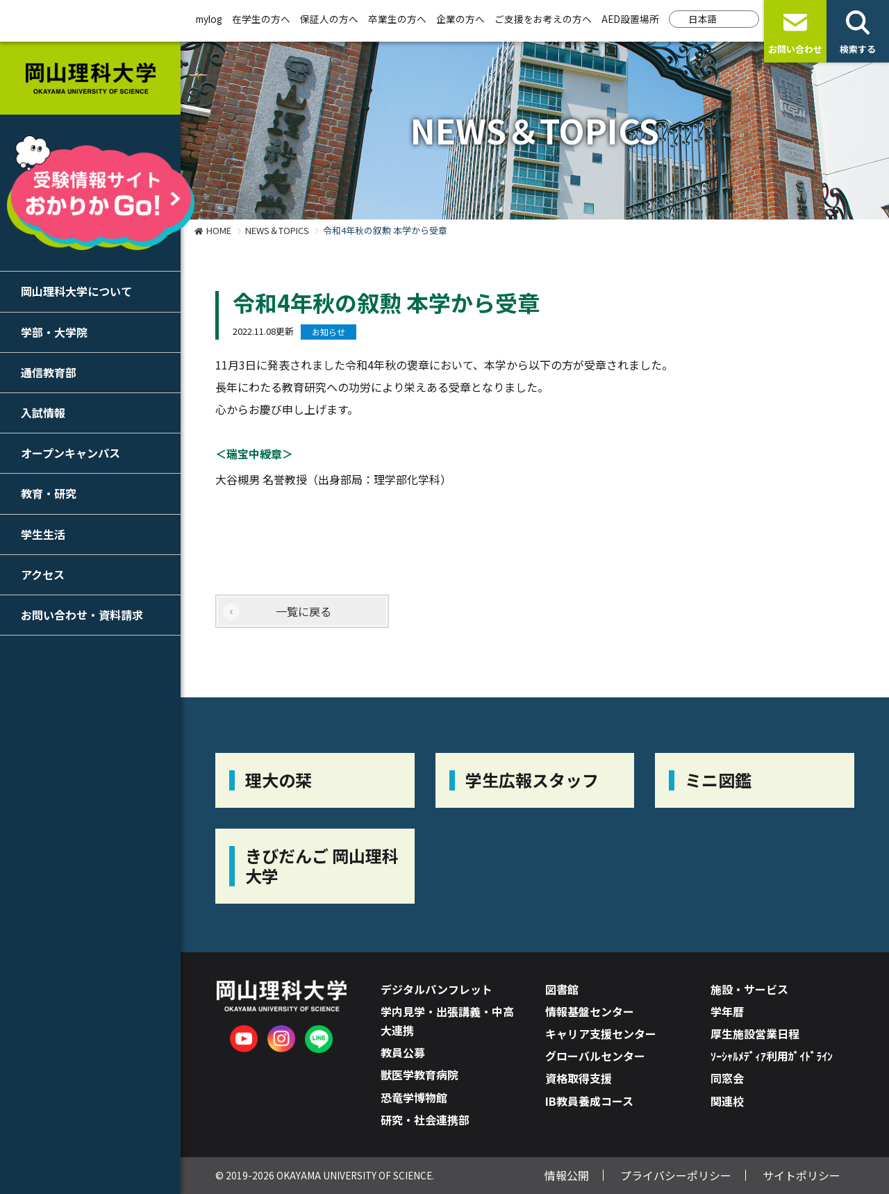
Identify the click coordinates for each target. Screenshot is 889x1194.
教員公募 (403, 1052)
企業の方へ (460, 19)
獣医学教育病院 (419, 1074)
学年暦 (727, 1011)
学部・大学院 (54, 332)
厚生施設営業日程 (755, 1033)
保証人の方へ (329, 19)
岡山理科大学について (76, 291)
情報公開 (567, 1175)
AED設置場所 (630, 19)
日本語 (702, 19)
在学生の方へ (261, 19)
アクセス (43, 574)
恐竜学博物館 (414, 1097)
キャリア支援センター (600, 1033)
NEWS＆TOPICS (277, 230)
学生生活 (43, 534)
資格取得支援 (578, 1078)
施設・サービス (749, 989)
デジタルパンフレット (436, 989)
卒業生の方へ (397, 19)
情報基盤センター (589, 1011)
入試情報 (43, 412)
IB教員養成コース (589, 1101)
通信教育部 (48, 372)
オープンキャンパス (70, 453)
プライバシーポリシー (675, 1175)
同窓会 (727, 1078)
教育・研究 (48, 493)
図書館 (562, 989)
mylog (209, 19)
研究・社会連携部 (425, 1119)
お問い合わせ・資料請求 (82, 614)
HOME (218, 230)
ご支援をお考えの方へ (543, 19)
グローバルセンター (595, 1055)
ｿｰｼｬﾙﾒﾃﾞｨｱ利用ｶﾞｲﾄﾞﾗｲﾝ (772, 1055)
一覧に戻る (303, 611)
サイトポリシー (801, 1175)
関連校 (727, 1101)
